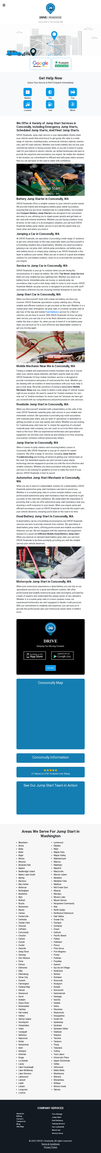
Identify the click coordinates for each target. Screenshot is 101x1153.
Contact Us (21, 1121)
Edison (21, 964)
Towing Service (58, 1124)
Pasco (57, 945)
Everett (21, 980)
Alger (20, 855)
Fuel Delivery (52, 312)
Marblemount (60, 858)
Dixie (20, 961)
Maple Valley (60, 855)
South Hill (58, 1019)
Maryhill (57, 868)
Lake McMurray (25, 1070)
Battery (27, 98)
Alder (20, 852)
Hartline (22, 1009)
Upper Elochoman (62, 1060)
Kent (20, 1048)
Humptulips (23, 1025)
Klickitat (22, 1054)
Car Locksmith (58, 1127)
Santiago (58, 996)
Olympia (57, 922)
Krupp (21, 1057)
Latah (21, 1083)
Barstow (22, 881)
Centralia (22, 919)
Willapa (57, 1083)
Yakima (57, 1089)
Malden (57, 845)
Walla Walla (59, 1070)
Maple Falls (59, 852)
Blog (18, 1124)
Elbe (20, 971)
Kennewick (23, 1044)
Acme (21, 845)
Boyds (21, 903)
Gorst (21, 996)
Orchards (58, 926)
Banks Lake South (26, 874)
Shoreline (58, 1009)
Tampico (58, 1041)
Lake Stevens (24, 1073)
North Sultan (59, 910)
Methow (57, 884)
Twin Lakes (59, 1054)
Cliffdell (22, 929)
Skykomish (59, 1012)
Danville (22, 948)
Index (21, 1028)
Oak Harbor (59, 916)
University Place (61, 1057)
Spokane (58, 1025)
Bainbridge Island (26, 871)
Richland (58, 977)
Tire (50, 98)
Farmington (23, 983)
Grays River (23, 1003)
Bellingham (23, 890)
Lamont (21, 1080)
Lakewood (23, 1076)
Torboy (57, 1051)
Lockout (27, 110)
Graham (21, 999)
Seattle (57, 1003)
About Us (20, 1114)
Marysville (58, 871)
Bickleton (22, 894)
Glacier (21, 990)
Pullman (57, 958)
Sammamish (59, 993)
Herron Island (24, 1019)
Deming (22, 955)
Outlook (57, 932)
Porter (57, 955)
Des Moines (24, 958)
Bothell (21, 900)
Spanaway (58, 1022)
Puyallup (58, 961)
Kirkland (22, 1051)
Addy (20, 849)
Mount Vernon (60, 900)
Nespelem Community (64, 903)
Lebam (21, 1086)
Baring (21, 878)
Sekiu (56, 1006)
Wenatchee (59, 1080)
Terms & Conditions (50, 1144)
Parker (57, 939)
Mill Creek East (61, 887)
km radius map (50, 716)
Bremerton (23, 906)
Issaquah (22, 1032)
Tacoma (57, 1038)
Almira (21, 858)
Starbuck (58, 1032)
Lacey (21, 1064)
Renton (57, 974)
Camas (21, 913)
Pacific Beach (60, 935)
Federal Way (24, 987)
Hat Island (23, 1012)
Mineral (57, 890)
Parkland (58, 942)
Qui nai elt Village (62, 967)
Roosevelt (58, 990)
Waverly (57, 1076)
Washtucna (59, 1073)
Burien (21, 910)
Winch (72, 110)
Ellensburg (23, 974)
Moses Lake (59, 897)
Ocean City (59, 919)
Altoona (22, 862)
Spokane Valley (61, 1028)
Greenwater (23, 1006)
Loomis (22, 1093)
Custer (21, 945)
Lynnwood (58, 842)
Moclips (57, 894)
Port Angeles (60, 951)
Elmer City (23, 977)
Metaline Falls (60, 881)
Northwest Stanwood (63, 913)
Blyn (20, 897)
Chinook (22, 926)
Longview (23, 1089)
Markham (58, 865)
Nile (55, 906)
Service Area (57, 1133)
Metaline (58, 878)
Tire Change (57, 1114)
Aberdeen (23, 842)
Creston (22, 935)
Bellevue (22, 887)
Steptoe (57, 1035)
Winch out (56, 1130)
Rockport (58, 983)
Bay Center (23, 884)
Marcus (57, 862)
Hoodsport (23, 1022)
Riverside (58, 980)
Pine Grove (59, 948)
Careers (19, 1119)
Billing (19, 1116)
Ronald (57, 987)
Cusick (21, 942)
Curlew (21, 939)
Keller (21, 1041)
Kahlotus (22, 1035)
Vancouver (58, 1067)
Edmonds (22, 967)
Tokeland (58, 1048)
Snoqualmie (59, 1016)
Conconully (23, 932)
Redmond (58, 971)
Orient (56, 929)
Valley (56, 1064)
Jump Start (56, 1117)
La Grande (23, 1060)
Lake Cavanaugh (26, 1067)
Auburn (21, 868)
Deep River (23, 951)
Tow (73, 98)
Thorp (56, 1044)
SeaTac (57, 999)
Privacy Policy (50, 1147)
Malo (56, 849)
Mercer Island (60, 874)
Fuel (50, 110)
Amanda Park (24, 865)
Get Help (50, 668)
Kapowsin (23, 1038)
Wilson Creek (60, 1086)
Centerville (23, 916)
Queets (57, 964)
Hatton (21, 1016)
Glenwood (23, 993)
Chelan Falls (24, 922)
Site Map (20, 1127)
